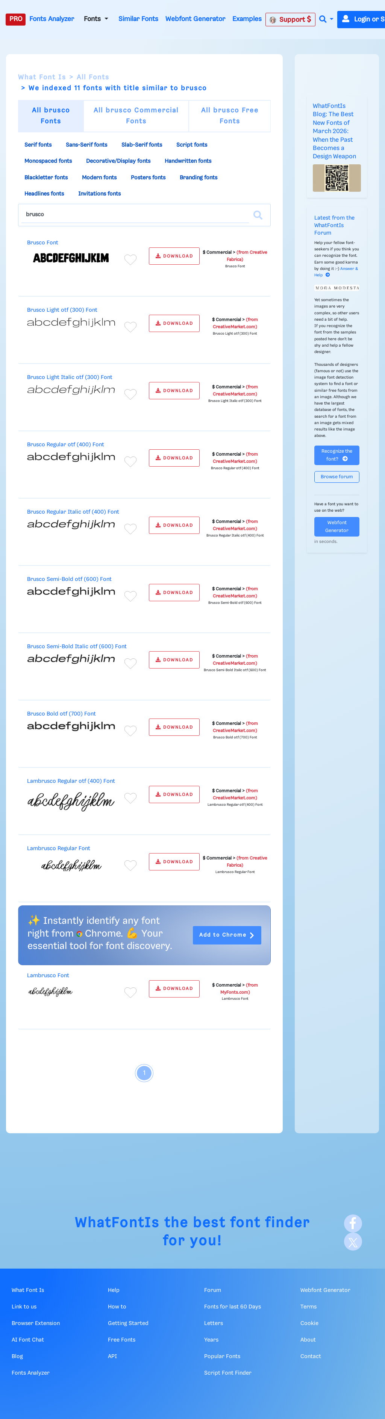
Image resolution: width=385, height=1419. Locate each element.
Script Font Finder (228, 1373)
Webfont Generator (195, 19)
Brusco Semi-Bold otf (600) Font (69, 579)
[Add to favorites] (130, 259)
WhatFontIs (117, 1223)
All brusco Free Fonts (230, 116)
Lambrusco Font (48, 976)
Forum (212, 1290)
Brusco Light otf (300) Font (62, 310)
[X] (353, 1242)
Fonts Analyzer (51, 19)
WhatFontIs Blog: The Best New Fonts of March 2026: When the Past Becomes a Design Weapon (334, 131)
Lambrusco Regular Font (58, 849)
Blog (17, 1357)
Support (290, 19)
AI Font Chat (28, 1340)
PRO (15, 19)
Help (114, 1290)
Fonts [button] (93, 19)
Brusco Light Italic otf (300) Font (69, 377)
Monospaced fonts (48, 161)
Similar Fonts (138, 19)
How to (117, 1307)
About (308, 1340)
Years (211, 1340)
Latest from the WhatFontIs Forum (334, 225)
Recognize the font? (336, 455)
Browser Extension (36, 1323)
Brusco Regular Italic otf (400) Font (73, 512)
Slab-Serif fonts (141, 145)
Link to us (24, 1307)
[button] (326, 19)
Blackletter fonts (46, 178)
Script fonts (191, 145)
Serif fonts (38, 145)
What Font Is (42, 77)
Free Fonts (121, 1340)
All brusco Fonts (51, 116)
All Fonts (93, 77)
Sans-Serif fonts (86, 145)
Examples (247, 19)
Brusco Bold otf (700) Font (61, 714)
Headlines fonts (44, 194)
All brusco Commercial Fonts (136, 116)
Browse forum (337, 477)
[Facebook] (353, 1223)
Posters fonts (148, 178)
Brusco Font (42, 243)
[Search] (258, 215)
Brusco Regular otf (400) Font (65, 445)
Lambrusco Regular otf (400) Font (71, 781)
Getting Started (128, 1323)
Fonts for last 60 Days (232, 1307)
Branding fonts (198, 178)
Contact (310, 1357)
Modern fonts (99, 178)
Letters (213, 1323)
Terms (308, 1307)
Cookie (309, 1323)
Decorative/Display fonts (118, 161)
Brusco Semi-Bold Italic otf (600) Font (77, 647)
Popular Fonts (222, 1357)
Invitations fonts (99, 194)
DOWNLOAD (174, 256)
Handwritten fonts (188, 161)
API (112, 1357)
